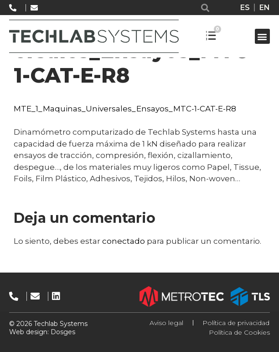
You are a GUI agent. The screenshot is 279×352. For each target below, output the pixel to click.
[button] (205, 7)
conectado (123, 241)
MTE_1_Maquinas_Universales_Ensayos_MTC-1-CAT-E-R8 (125, 108)
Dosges (62, 332)
